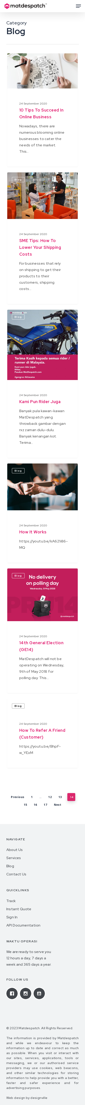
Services (13, 857)
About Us (14, 849)
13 (60, 797)
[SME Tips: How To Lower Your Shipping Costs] (42, 238)
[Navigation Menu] (78, 6)
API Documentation (23, 925)
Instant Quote (19, 909)
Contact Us (16, 874)
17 (45, 805)
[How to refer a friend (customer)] (42, 733)
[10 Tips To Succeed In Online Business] (42, 110)
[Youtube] (40, 993)
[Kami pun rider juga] (42, 384)
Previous (17, 797)
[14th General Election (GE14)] (42, 630)
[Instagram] (27, 993)
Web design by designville (27, 1098)
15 (25, 805)
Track (11, 900)
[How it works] (42, 513)
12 (50, 797)
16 (35, 805)
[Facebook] (13, 993)
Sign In (12, 917)
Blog (18, 706)
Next (57, 805)
